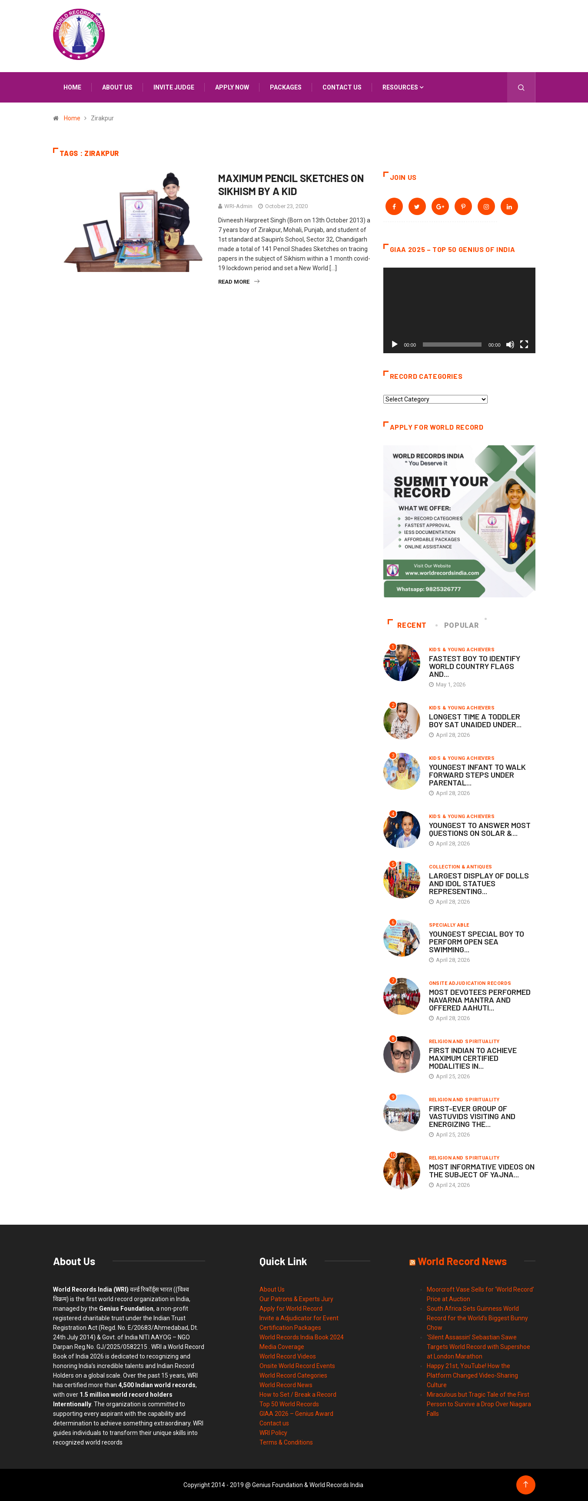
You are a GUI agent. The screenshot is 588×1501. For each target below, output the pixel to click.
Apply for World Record (290, 1308)
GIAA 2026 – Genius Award (296, 1413)
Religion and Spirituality (464, 1041)
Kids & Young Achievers (462, 650)
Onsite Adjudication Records (470, 983)
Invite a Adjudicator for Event (299, 1318)
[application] (459, 310)
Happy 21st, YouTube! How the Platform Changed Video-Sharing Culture (472, 1375)
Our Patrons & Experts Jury (296, 1299)
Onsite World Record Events (297, 1365)
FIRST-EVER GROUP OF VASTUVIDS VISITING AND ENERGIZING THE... (472, 1116)
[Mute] (510, 344)
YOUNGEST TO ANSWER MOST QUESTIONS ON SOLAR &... (480, 829)
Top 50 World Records (289, 1404)
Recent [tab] (407, 625)
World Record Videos (287, 1356)
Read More (238, 281)
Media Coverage (281, 1346)
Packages (286, 87)
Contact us (342, 87)
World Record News (285, 1385)
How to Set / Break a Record (297, 1394)
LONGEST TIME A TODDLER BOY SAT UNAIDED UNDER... (475, 720)
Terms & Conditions (286, 1442)
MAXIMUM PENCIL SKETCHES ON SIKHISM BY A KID (291, 184)
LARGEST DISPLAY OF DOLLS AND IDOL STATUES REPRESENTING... (479, 883)
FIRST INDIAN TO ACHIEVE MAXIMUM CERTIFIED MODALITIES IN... (473, 1057)
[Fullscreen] (524, 344)
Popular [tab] (457, 625)
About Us (272, 1289)
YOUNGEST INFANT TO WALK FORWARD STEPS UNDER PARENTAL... (477, 774)
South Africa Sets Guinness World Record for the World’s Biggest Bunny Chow (477, 1318)
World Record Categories (293, 1375)
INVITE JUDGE (173, 87)
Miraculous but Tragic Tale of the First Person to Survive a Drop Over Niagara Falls (479, 1404)
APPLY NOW (232, 87)
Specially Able (449, 925)
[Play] (394, 344)
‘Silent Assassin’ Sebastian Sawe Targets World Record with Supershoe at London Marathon (478, 1347)
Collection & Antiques (460, 867)
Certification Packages (290, 1327)
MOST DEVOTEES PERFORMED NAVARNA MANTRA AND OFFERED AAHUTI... (480, 999)
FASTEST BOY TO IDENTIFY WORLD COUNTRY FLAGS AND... (474, 666)
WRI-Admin (238, 206)
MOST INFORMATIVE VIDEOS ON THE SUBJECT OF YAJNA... (482, 1170)
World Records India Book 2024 (301, 1337)
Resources (400, 87)
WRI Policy (273, 1432)
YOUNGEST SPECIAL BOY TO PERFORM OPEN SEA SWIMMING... (476, 941)
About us (117, 87)
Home (72, 87)
